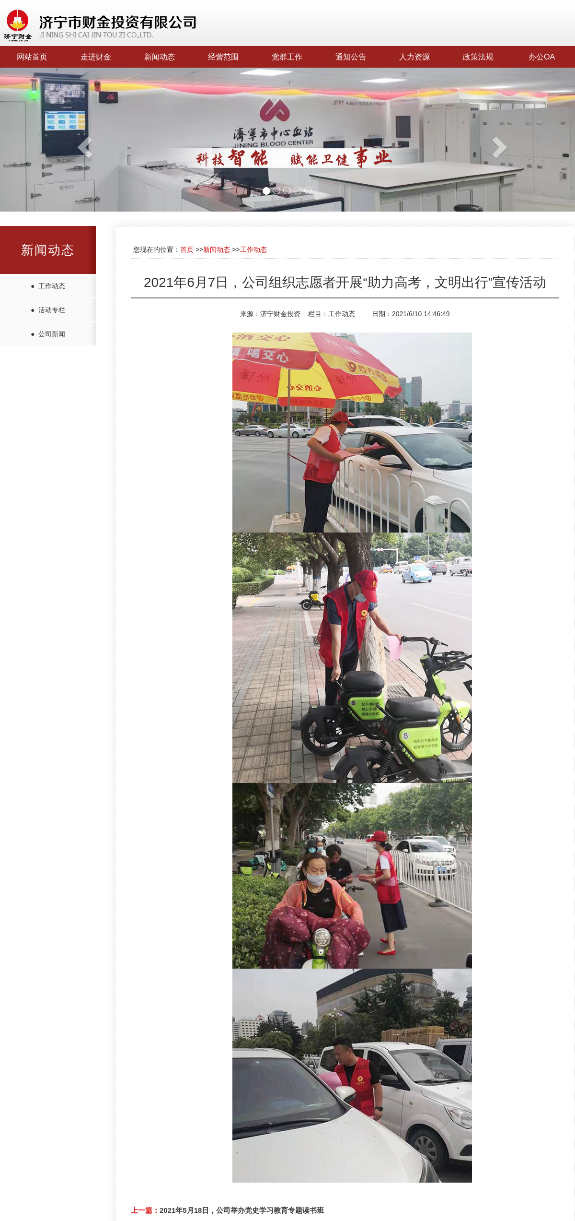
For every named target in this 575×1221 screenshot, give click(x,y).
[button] (43, 140)
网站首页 (32, 57)
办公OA (542, 57)
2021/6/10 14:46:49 (421, 314)
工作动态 (253, 249)
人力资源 (414, 57)
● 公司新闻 (48, 334)
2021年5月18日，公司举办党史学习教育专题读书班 (242, 1210)
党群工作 (287, 57)
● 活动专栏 (48, 310)
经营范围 (223, 57)
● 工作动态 (48, 286)
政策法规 (478, 57)
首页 (187, 249)
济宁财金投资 (280, 314)
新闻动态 (159, 57)
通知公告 (350, 57)
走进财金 (95, 57)
